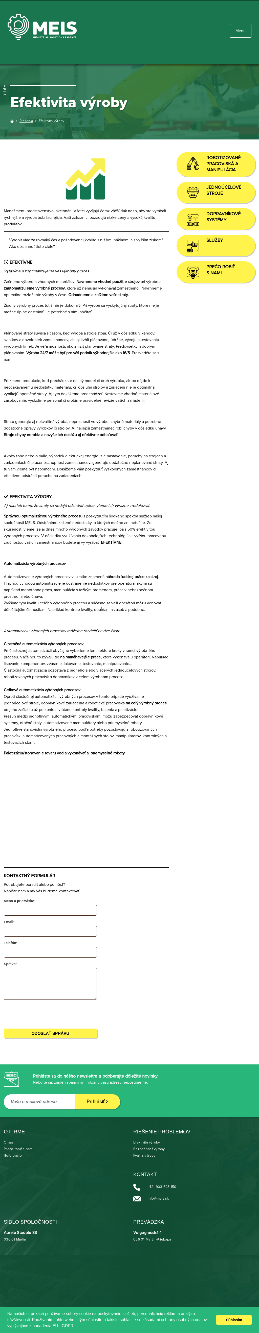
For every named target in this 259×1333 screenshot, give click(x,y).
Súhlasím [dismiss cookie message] (234, 1320)
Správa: (10, 964)
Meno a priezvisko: (19, 901)
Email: (9, 922)
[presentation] (38, 1013)
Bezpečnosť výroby (149, 1149)
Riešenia (26, 121)
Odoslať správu (50, 1033)
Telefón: (10, 943)
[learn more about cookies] (76, 1326)
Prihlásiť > (97, 1101)
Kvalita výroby (144, 1155)
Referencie (13, 1155)
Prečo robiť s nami (18, 1149)
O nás (8, 1142)
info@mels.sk (158, 1198)
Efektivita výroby (146, 1142)
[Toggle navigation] (240, 31)
